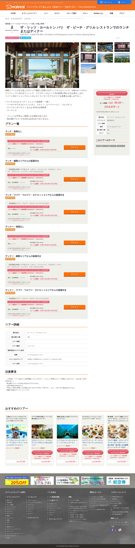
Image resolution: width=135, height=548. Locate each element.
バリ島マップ (53, 500)
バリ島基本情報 (54, 497)
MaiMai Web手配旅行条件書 (120, 512)
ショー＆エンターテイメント (15, 533)
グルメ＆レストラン (55, 519)
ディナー (113, 146)
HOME (13, 13)
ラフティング (10, 509)
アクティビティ (11, 507)
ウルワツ (30, 513)
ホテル (57, 13)
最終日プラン (10, 527)
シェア (117, 38)
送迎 (8, 538)
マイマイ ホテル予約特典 (98, 499)
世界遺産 (9, 502)
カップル (105, 146)
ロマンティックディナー (14, 529)
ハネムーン (120, 146)
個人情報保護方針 (117, 514)
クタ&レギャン (53, 503)
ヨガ (8, 522)
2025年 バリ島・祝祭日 (76, 515)
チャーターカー (11, 535)
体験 (8, 520)
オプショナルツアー (30, 13)
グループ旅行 (71, 13)
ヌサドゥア (31, 504)
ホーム (7, 18)
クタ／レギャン (32, 500)
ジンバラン (31, 507)
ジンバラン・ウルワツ (55, 508)
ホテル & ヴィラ (33, 517)
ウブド (30, 511)
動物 (8, 515)
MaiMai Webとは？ (117, 497)
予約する (74, 147)
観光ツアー (10, 500)
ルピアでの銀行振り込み (98, 509)
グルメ (85, 13)
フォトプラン (10, 518)
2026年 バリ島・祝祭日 (76, 517)
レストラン (27, 18)
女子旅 (98, 146)
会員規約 (114, 505)
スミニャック (53, 506)
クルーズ (9, 511)
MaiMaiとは (99, 13)
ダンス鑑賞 (10, 504)
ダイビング (10, 513)
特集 (111, 13)
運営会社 (114, 499)
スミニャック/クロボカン (35, 502)
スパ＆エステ (32, 497)
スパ (46, 13)
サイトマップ (116, 501)
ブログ (121, 13)
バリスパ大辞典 (74, 500)
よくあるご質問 (116, 503)
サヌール (30, 509)
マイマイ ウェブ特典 (97, 497)
